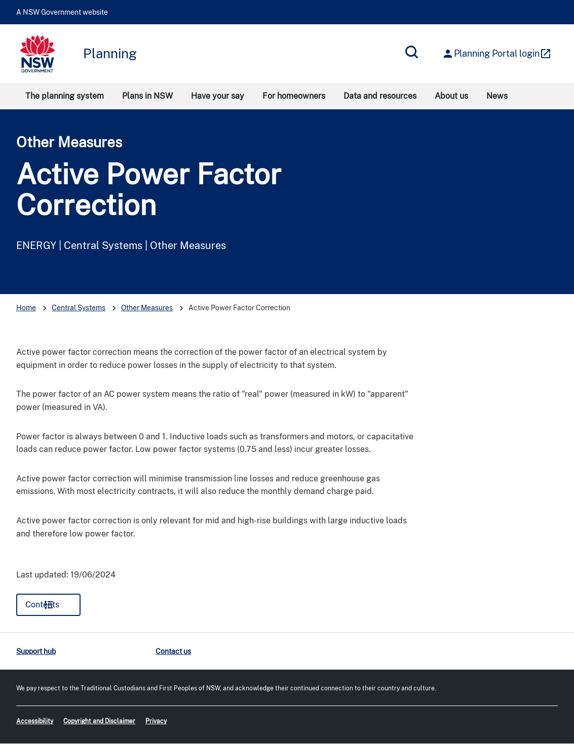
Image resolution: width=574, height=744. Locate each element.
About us (451, 96)
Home (26, 308)
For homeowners (293, 96)
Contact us (173, 651)
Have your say (217, 96)
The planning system (64, 96)
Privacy (156, 721)
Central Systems (78, 308)
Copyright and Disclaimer (99, 721)
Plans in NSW (147, 96)
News (497, 96)
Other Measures (69, 142)
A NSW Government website (62, 12)
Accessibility (34, 721)
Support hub (36, 651)
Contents (42, 604)
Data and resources (379, 96)
